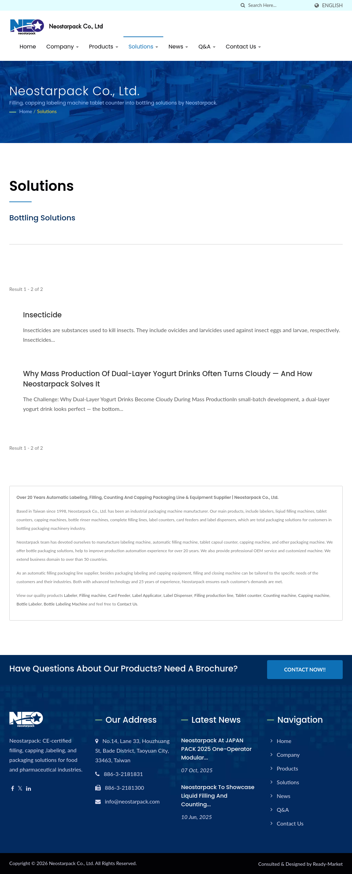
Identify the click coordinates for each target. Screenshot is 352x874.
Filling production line (213, 595)
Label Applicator (147, 595)
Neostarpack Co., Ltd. (71, 862)
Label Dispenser (178, 595)
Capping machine (313, 595)
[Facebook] (12, 788)
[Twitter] (20, 788)
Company (62, 47)
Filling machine (92, 595)
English (332, 5)
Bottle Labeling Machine (65, 604)
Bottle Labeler (29, 604)
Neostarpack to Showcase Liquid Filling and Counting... (217, 795)
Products (103, 47)
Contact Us (243, 47)
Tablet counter (248, 595)
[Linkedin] (28, 788)
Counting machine (279, 595)
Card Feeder (119, 595)
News (178, 47)
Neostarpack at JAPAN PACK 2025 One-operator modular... (216, 748)
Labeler (70, 595)
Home (28, 47)
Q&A (207, 47)
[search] (243, 5)
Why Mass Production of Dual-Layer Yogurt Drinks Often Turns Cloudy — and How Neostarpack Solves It (170, 379)
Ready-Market (328, 863)
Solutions (143, 47)
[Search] (278, 5)
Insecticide (43, 315)
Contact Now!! (305, 669)
